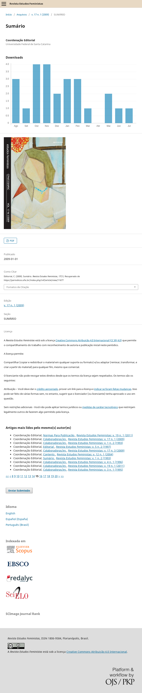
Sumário (49, 458)
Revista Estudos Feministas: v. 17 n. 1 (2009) (96, 439)
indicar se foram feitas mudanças (112, 389)
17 (44, 476)
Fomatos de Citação (17, 287)
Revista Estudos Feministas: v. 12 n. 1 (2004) (85, 454)
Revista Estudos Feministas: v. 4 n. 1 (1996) (95, 462)
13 (29, 476)
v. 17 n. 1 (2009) (40, 14)
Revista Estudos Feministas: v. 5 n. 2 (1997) (83, 447)
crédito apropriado (47, 389)
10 (17, 476)
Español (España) (17, 519)
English (10, 513)
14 (33, 476)
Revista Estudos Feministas (26, 3)
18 (48, 476)
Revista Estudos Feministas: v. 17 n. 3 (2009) (96, 450)
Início (9, 14)
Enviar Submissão (19, 490)
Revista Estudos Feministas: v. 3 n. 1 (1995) (95, 469)
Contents (49, 454)
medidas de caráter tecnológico (100, 407)
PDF (11, 240)
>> (62, 476)
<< (7, 476)
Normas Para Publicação (59, 435)
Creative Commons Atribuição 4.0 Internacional (96, 651)
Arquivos (22, 14)
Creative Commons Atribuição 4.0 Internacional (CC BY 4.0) (89, 340)
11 (21, 476)
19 (52, 476)
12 (25, 476)
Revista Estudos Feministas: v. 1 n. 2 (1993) (95, 443)
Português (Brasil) (17, 525)
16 (40, 476)
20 (56, 476)
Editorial (49, 447)
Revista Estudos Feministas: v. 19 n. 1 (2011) (105, 435)
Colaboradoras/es (55, 439)
